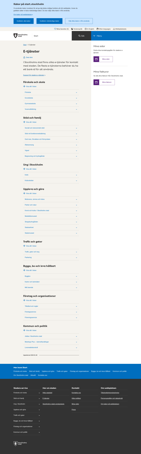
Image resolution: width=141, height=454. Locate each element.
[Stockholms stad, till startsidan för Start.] (41, 35)
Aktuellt (33, 375)
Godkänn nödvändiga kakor (49, 21)
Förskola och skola (20, 371)
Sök (81, 35)
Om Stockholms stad (21, 375)
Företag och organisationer (79, 371)
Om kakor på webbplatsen (23, 14)
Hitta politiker (76, 398)
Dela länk (28, 57)
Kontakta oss (42, 375)
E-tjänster (46, 398)
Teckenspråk (76, 29)
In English (89, 29)
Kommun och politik (120, 371)
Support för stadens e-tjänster (33, 75)
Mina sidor (106, 59)
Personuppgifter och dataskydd (112, 398)
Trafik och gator (62, 371)
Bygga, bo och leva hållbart (100, 371)
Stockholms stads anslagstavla (53, 404)
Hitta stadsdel (47, 393)
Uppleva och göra (48, 371)
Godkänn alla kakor (23, 21)
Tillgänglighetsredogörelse (110, 393)
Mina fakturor (107, 82)
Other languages (103, 29)
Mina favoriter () (61, 29)
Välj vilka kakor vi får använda (78, 21)
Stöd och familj (34, 371)
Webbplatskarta (119, 29)
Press (74, 409)
